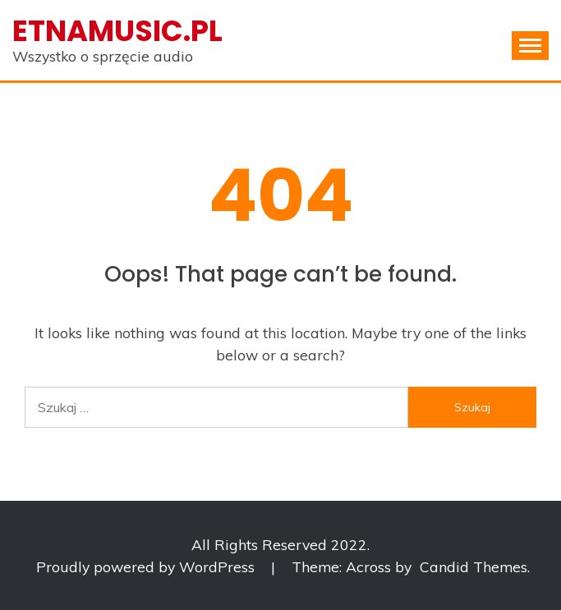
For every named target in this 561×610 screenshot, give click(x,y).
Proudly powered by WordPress (147, 566)
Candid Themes (473, 566)
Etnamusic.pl (117, 31)
